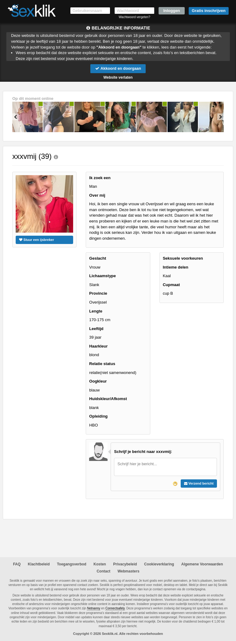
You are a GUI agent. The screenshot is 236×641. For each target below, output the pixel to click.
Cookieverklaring (159, 564)
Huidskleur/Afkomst (108, 399)
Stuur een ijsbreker (36, 240)
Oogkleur (98, 381)
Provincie (98, 293)
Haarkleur (98, 346)
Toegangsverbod (71, 564)
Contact (103, 571)
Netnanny (93, 608)
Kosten (99, 564)
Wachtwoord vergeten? (134, 17)
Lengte (95, 311)
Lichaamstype (102, 276)
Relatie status (102, 363)
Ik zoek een (99, 177)
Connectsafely (115, 608)
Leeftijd (96, 328)
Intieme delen (175, 267)
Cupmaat (171, 284)
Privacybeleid (125, 564)
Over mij (97, 195)
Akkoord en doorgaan (118, 68)
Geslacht (97, 258)
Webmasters (128, 571)
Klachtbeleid (38, 564)
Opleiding (98, 416)
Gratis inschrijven (209, 10)
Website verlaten (117, 77)
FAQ (17, 564)
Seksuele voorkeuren (183, 258)
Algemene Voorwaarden (202, 564)
